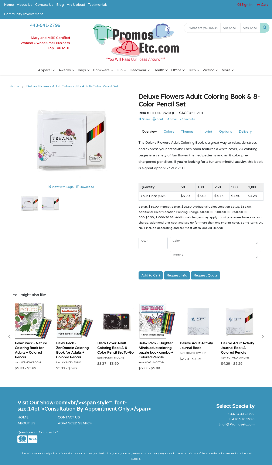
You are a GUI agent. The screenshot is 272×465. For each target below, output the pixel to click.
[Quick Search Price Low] (230, 28)
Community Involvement (23, 14)
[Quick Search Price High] (250, 28)
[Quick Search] (202, 28)
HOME (22, 417)
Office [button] (176, 70)
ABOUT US (26, 423)
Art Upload (76, 5)
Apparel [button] (44, 70)
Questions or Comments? (37, 432)
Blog (60, 5)
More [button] (225, 70)
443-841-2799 (45, 25)
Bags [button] (82, 70)
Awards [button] (64, 70)
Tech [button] (192, 70)
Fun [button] (120, 70)
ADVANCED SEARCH (75, 423)
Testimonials (98, 5)
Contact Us (44, 5)
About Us (24, 5)
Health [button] (158, 70)
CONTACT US (69, 417)
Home (9, 5)
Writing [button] (208, 70)
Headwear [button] (138, 70)
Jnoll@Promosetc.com (237, 424)
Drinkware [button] (101, 70)
